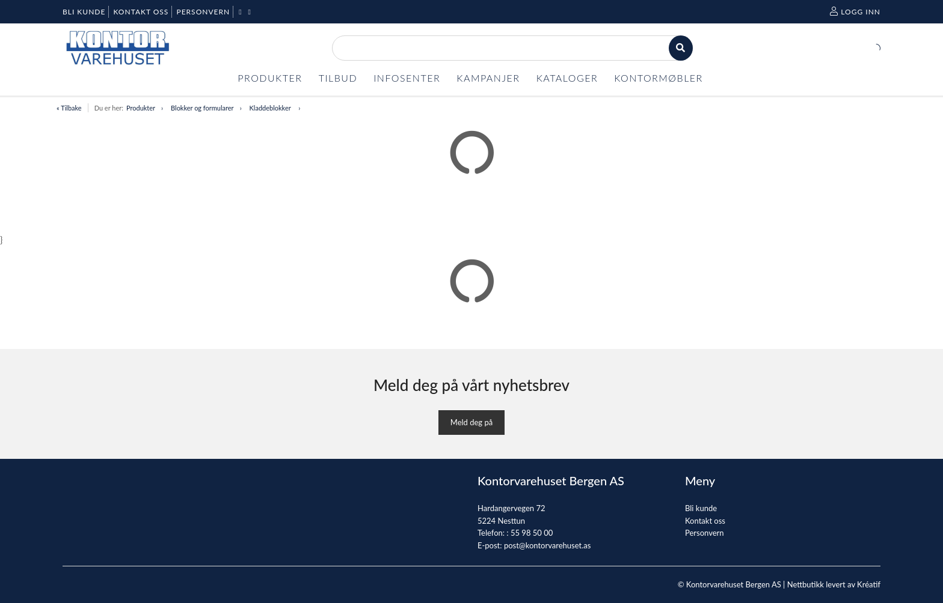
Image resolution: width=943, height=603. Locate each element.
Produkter (140, 108)
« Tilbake (69, 108)
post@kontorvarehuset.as (547, 545)
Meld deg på (471, 422)
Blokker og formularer (202, 108)
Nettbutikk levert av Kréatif (833, 584)
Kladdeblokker (271, 108)
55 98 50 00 (532, 533)
